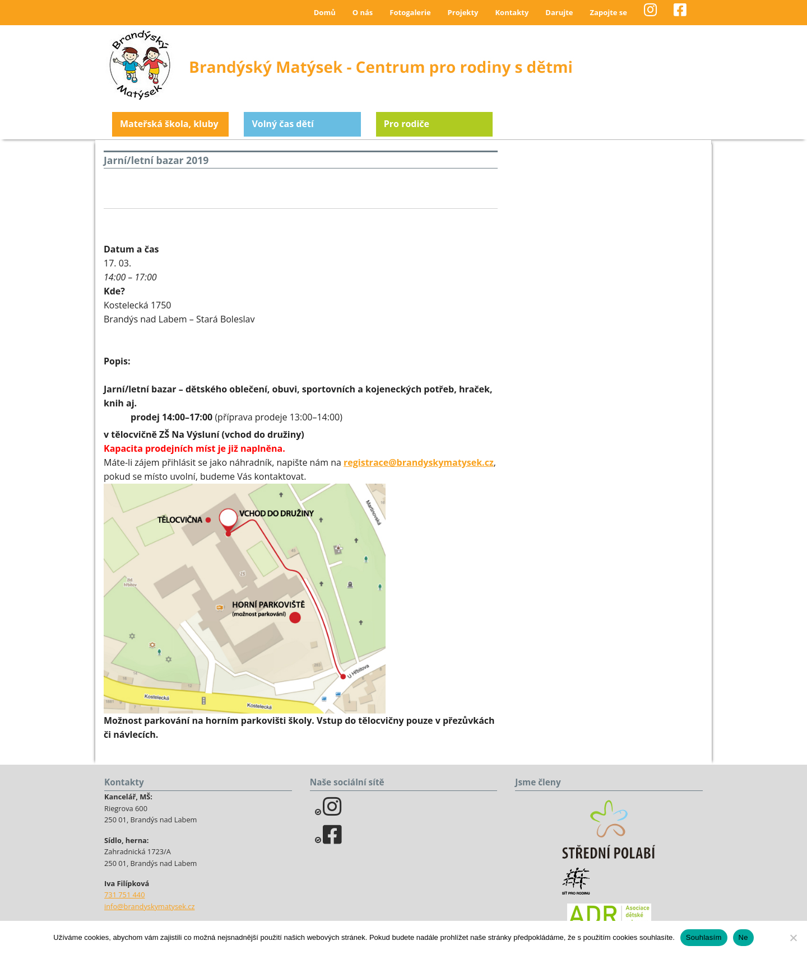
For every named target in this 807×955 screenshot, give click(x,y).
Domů (325, 12)
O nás (363, 12)
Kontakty (511, 12)
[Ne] (793, 937)
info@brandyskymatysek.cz (149, 906)
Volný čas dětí (282, 124)
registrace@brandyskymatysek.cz (419, 462)
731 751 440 (124, 895)
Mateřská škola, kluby (169, 124)
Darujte (559, 12)
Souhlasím (704, 937)
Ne (743, 937)
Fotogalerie (409, 12)
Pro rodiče (406, 124)
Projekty (463, 12)
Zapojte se (608, 12)
